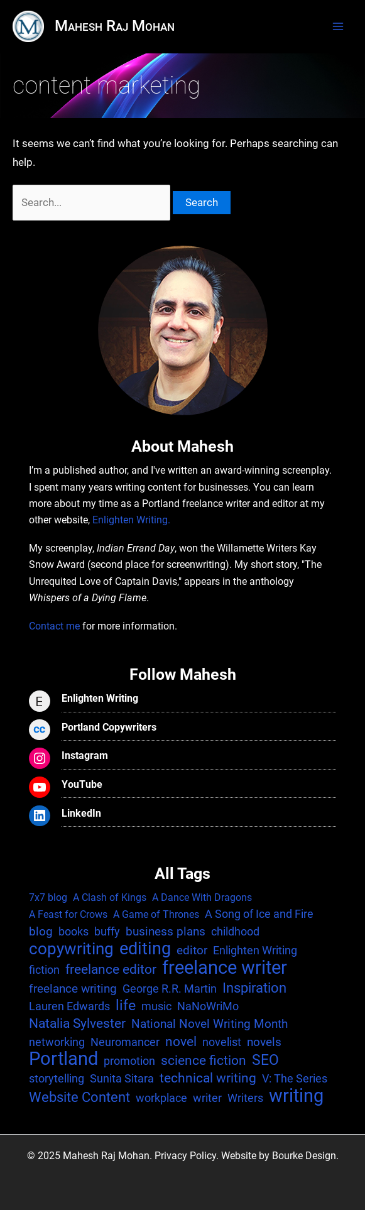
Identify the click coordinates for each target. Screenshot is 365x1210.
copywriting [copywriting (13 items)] (71, 948)
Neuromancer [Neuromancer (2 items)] (125, 1042)
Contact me (54, 626)
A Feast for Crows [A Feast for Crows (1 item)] (68, 914)
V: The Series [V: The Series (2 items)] (294, 1078)
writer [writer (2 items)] (207, 1097)
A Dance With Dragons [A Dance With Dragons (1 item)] (202, 897)
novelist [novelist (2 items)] (221, 1042)
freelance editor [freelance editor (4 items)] (110, 969)
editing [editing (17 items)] (145, 948)
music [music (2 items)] (156, 1006)
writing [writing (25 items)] (296, 1096)
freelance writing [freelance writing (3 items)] (73, 988)
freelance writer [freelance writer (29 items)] (224, 967)
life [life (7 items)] (126, 1006)
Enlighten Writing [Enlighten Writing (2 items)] (255, 950)
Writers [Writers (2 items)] (245, 1097)
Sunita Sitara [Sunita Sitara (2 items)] (122, 1078)
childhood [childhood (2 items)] (235, 931)
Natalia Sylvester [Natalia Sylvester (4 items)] (77, 1023)
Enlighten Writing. (131, 520)
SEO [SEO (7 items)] (265, 1060)
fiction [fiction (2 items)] (44, 969)
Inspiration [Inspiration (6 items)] (254, 987)
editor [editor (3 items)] (192, 950)
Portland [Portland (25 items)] (63, 1059)
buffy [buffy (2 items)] (107, 931)
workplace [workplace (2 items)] (161, 1097)
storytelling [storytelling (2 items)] (56, 1078)
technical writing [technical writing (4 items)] (208, 1078)
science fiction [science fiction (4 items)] (203, 1060)
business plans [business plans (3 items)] (165, 931)
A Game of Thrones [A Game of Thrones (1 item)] (156, 914)
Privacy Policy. (187, 1156)
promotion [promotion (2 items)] (129, 1060)
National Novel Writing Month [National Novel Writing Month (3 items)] (209, 1024)
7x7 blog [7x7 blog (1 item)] (48, 897)
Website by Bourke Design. (280, 1156)
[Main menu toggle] (338, 26)
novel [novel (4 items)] (181, 1041)
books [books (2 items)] (73, 931)
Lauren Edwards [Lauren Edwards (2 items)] (69, 1006)
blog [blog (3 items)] (41, 931)
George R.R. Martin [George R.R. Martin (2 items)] (170, 988)
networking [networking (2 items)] (57, 1042)
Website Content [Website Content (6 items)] (79, 1097)
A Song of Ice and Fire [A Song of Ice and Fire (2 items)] (259, 913)
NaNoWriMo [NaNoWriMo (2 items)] (208, 1006)
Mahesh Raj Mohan (115, 26)
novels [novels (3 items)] (264, 1042)
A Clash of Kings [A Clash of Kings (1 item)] (109, 897)
